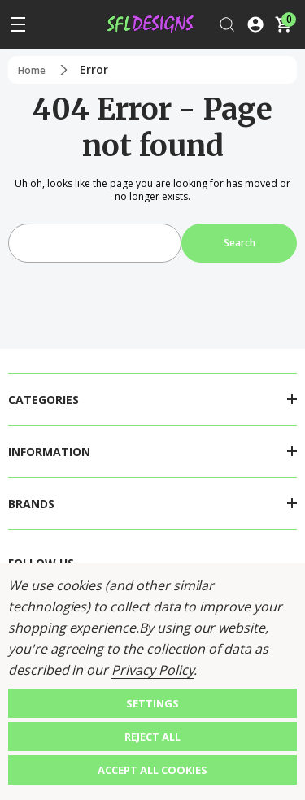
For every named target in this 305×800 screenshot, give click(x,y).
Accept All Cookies (152, 770)
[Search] (227, 24)
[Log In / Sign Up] (255, 24)
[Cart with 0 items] (283, 24)
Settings (152, 703)
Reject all (152, 736)
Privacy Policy (152, 670)
